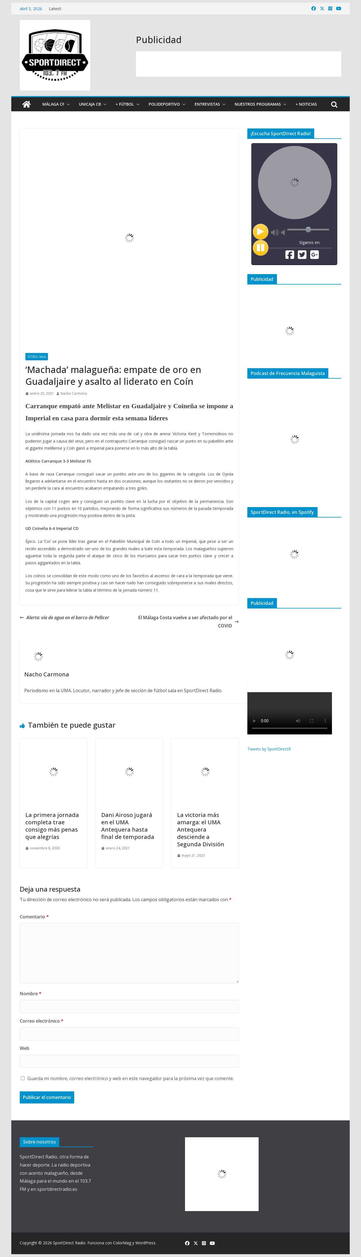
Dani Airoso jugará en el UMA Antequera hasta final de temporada (127, 826)
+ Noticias (306, 104)
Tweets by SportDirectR (269, 749)
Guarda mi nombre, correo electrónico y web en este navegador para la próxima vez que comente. (130, 1078)
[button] (67, 104)
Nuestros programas (258, 104)
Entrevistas (207, 104)
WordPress (145, 1242)
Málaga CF (53, 104)
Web (24, 1048)
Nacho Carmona (74, 393)
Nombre (30, 994)
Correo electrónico (41, 1021)
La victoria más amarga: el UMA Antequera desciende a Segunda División (200, 829)
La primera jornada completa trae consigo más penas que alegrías (52, 826)
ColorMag (122, 1242)
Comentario (34, 917)
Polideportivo (164, 104)
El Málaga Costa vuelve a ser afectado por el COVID (188, 621)
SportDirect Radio (69, 1242)
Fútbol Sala (37, 357)
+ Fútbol (125, 104)
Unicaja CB (90, 104)
